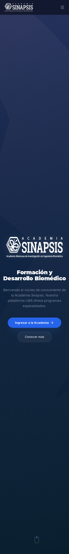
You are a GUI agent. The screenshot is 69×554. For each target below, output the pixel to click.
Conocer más (34, 337)
